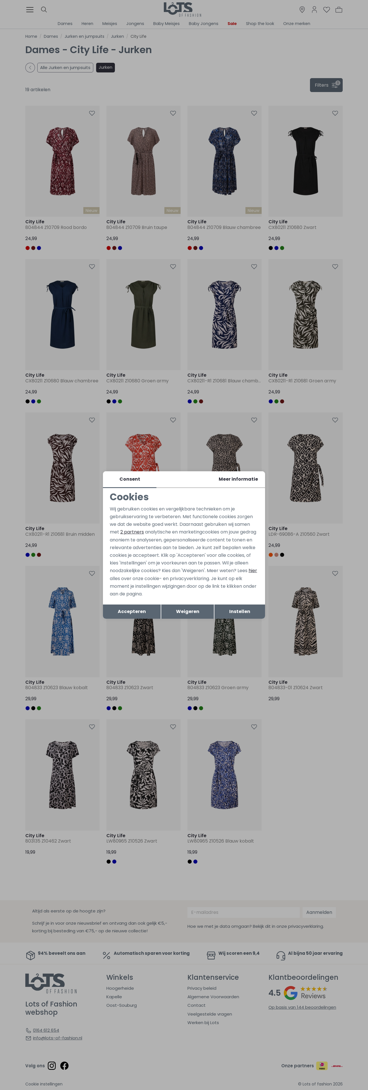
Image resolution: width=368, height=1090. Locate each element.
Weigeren (187, 611)
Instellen (239, 611)
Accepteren (132, 611)
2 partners (132, 532)
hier (253, 570)
